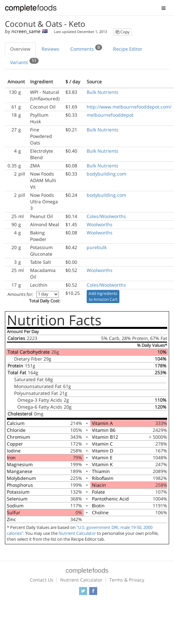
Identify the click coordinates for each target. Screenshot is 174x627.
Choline (100, 512)
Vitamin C (102, 444)
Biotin (98, 505)
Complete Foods (31, 9)
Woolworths (100, 224)
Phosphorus (20, 485)
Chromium (18, 437)
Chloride (16, 430)
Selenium (17, 499)
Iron (11, 457)
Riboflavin (102, 478)
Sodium (15, 505)
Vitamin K (102, 464)
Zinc (11, 519)
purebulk (97, 247)
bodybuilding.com (106, 174)
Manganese (19, 471)
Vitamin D (102, 451)
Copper (15, 444)
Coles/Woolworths (106, 216)
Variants (24, 61)
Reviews (50, 49)
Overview (20, 49)
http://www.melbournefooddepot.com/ (129, 107)
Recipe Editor (127, 49)
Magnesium (20, 464)
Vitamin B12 (105, 437)
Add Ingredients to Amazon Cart (103, 296)
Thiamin (101, 471)
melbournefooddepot (110, 115)
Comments (86, 48)
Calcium (16, 423)
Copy (122, 32)
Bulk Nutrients (102, 92)
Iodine (14, 451)
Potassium (18, 492)
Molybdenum (21, 478)
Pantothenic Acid (110, 499)
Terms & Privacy (126, 580)
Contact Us (41, 580)
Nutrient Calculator (77, 533)
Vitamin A (102, 423)
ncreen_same (26, 31)
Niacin (99, 485)
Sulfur (13, 512)
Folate (98, 492)
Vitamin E (102, 457)
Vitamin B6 (103, 430)
